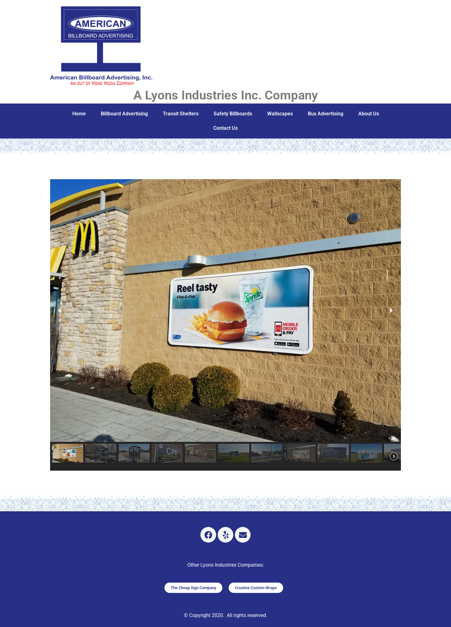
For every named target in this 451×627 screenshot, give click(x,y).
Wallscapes (280, 114)
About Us (368, 114)
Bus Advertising (325, 114)
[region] (225, 325)
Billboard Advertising (124, 114)
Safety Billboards (233, 114)
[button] (60, 311)
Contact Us (225, 128)
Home (79, 114)
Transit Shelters (181, 114)
